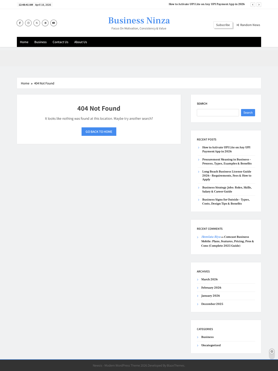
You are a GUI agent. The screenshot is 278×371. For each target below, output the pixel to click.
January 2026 (210, 296)
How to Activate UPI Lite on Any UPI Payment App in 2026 (207, 4)
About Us (80, 42)
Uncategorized (211, 345)
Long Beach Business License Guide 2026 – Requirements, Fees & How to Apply (226, 175)
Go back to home (99, 131)
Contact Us (60, 42)
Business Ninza (139, 20)
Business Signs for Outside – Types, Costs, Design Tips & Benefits (226, 201)
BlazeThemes (175, 365)
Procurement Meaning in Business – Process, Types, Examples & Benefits (227, 161)
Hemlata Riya (210, 237)
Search (202, 103)
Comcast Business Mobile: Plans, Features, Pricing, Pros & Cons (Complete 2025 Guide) (227, 241)
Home (24, 42)
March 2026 (209, 279)
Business (40, 42)
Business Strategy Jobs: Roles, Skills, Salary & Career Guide (227, 189)
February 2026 (211, 288)
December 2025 (212, 304)
